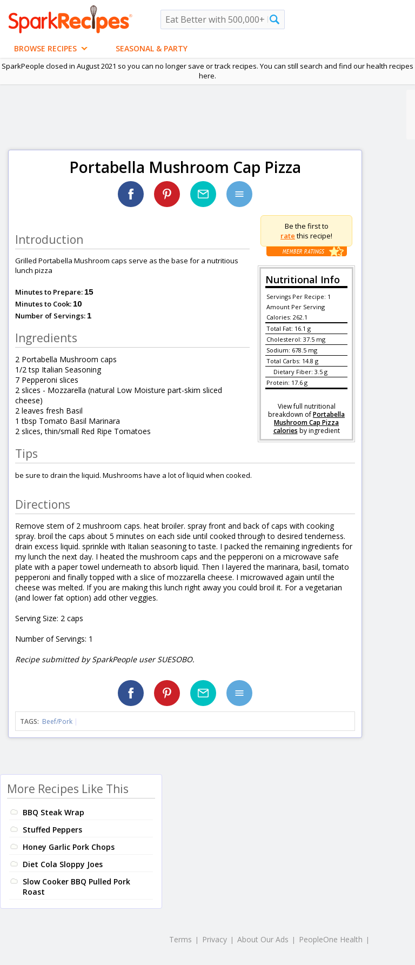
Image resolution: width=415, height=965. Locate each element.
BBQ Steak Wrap (53, 812)
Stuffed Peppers (52, 829)
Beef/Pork (57, 721)
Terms (180, 939)
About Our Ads (263, 939)
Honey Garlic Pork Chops (69, 847)
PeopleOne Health (331, 939)
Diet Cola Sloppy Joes (63, 864)
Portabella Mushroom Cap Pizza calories (309, 422)
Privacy (214, 939)
